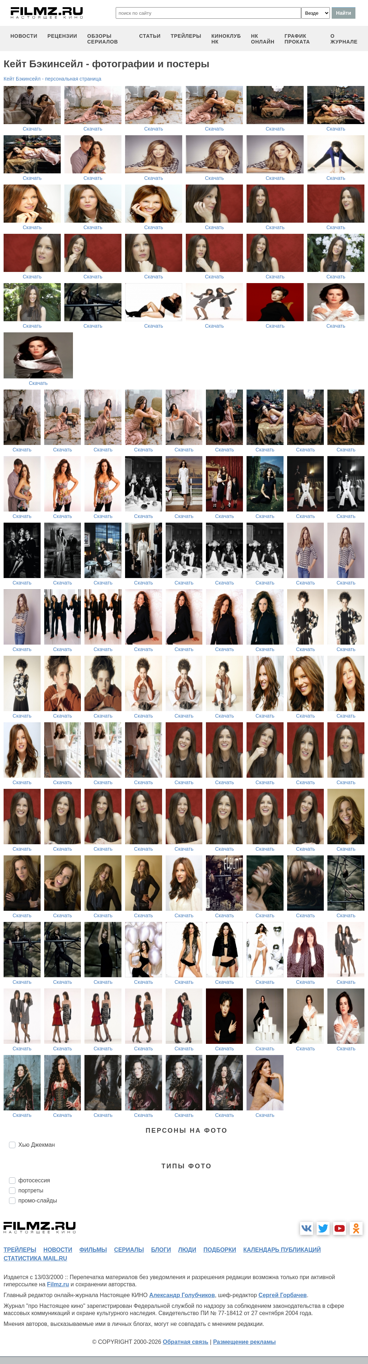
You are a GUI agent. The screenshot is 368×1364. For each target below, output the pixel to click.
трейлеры (186, 36)
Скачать (32, 129)
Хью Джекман (36, 1145)
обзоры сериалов (102, 39)
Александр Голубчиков (182, 1295)
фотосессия (34, 1180)
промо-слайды (37, 1200)
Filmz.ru (58, 1284)
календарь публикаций (282, 1250)
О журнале (344, 39)
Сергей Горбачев (282, 1295)
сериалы (129, 1250)
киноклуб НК (226, 39)
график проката (297, 39)
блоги (161, 1250)
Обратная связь (185, 1342)
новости (23, 36)
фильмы (93, 1250)
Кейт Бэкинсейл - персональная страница (52, 79)
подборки (219, 1250)
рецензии (62, 36)
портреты (30, 1190)
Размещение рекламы (244, 1342)
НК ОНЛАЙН (263, 39)
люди (187, 1250)
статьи (150, 36)
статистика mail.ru (35, 1258)
